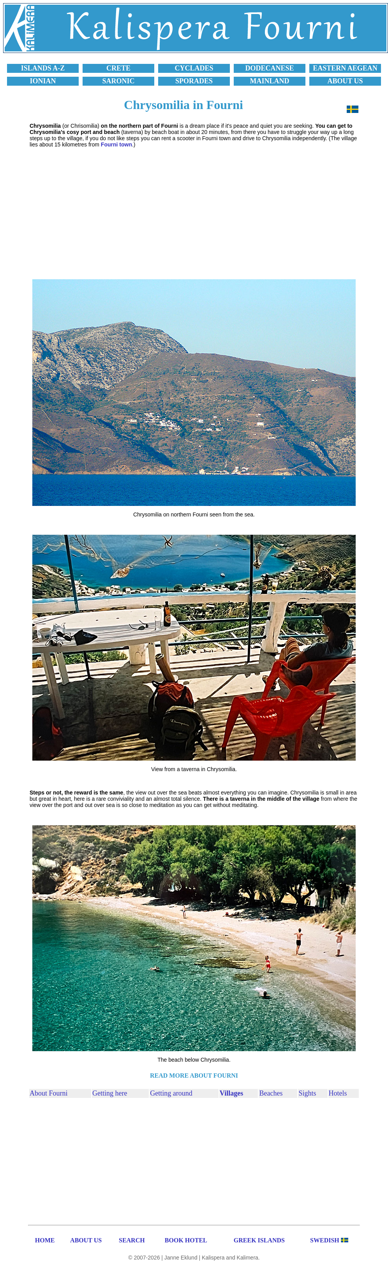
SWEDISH (324, 1240)
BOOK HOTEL (186, 1240)
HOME (45, 1240)
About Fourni (49, 1093)
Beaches (270, 1093)
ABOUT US (86, 1240)
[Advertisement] (194, 207)
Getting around (171, 1093)
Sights (307, 1093)
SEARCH (132, 1240)
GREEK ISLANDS (259, 1240)
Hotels (338, 1093)
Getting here (109, 1093)
